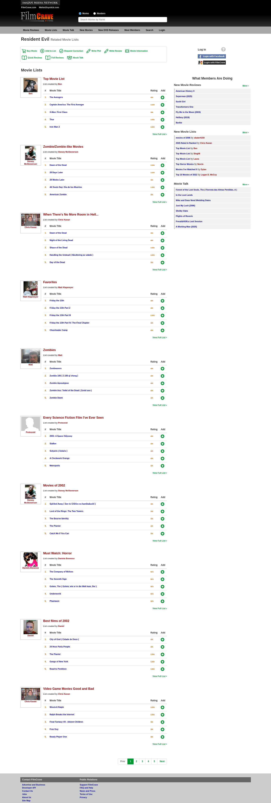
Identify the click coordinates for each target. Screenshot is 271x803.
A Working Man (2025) (186, 227)
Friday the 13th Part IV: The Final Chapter (69, 323)
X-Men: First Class (58, 112)
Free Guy (54, 729)
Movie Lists (51, 30)
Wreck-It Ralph (57, 707)
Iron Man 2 (55, 127)
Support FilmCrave (89, 785)
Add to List (50, 51)
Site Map (26, 800)
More (245, 86)
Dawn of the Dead (58, 165)
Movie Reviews (31, 30)
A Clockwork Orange (60, 458)
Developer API (29, 788)
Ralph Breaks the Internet (62, 714)
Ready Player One (58, 737)
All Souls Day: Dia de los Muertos (66, 187)
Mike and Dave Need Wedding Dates (193, 200)
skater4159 (199, 138)
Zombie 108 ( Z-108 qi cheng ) (64, 376)
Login (162, 30)
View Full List (159, 134)
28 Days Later (56, 172)
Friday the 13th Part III (60, 315)
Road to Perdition (58, 669)
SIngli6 (196, 153)
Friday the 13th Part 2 (60, 308)
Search (149, 30)
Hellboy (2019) (183, 117)
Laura (196, 159)
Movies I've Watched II (186, 169)
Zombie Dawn (56, 398)
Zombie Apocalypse (59, 383)
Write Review (115, 51)
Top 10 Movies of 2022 (186, 175)
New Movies (86, 30)
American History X (185, 91)
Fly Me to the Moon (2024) (188, 112)
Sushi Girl (180, 101)
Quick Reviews (35, 58)
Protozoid (30, 432)
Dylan (203, 169)
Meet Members (132, 30)
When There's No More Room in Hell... (71, 214)
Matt (30, 364)
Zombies (49, 350)
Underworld (55, 594)
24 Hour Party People (60, 646)
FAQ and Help (86, 788)
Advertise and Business (33, 785)
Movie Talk (68, 30)
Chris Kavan (31, 227)
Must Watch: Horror (57, 553)
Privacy (83, 797)
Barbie (179, 123)
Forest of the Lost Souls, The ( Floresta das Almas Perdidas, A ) (206, 190)
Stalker (53, 443)
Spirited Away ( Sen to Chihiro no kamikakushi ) (73, 504)
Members (101, 13)
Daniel (30, 635)
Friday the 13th (57, 300)
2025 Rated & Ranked (186, 143)
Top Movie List (54, 78)
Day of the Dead (57, 262)
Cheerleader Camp (59, 330)
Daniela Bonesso (30, 568)
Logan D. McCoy (209, 175)
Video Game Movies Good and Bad (68, 688)
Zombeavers (56, 368)
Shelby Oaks (182, 211)
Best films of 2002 (56, 621)
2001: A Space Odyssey (61, 436)
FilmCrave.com (28, 7)
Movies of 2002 (54, 485)
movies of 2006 (183, 138)
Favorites (50, 282)
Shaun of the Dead (59, 247)
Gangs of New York (59, 661)
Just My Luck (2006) (185, 205)
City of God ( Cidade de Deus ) (64, 639)
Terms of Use (86, 794)
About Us (26, 797)
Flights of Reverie (184, 216)
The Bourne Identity (59, 518)
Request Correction (73, 51)
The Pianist (55, 526)
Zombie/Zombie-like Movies (63, 146)
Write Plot (96, 51)
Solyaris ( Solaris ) (58, 451)
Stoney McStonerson (68, 152)
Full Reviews (57, 58)
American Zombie (58, 194)
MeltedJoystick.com (49, 7)
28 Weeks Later (57, 180)
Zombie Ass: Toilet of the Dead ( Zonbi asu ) (71, 390)
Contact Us (27, 791)
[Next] (162, 761)
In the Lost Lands (184, 195)
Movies (85, 13)
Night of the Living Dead (61, 240)
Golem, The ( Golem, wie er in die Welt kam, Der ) (73, 586)
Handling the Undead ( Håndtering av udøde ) (71, 255)
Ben (30, 93)
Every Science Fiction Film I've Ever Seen (73, 417)
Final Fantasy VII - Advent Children (66, 722)
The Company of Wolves (61, 572)
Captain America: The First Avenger (67, 104)
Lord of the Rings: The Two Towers (66, 511)
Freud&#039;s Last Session (189, 221)
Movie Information (139, 51)
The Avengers (56, 97)
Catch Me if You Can (59, 533)
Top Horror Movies (185, 164)
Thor (52, 119)
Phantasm (54, 601)
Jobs (24, 794)
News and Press (87, 791)
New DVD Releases (108, 30)
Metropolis (55, 465)
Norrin (200, 164)
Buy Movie (32, 51)
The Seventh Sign (58, 579)
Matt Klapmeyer (30, 297)
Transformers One (184, 107)
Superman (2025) (184, 96)
